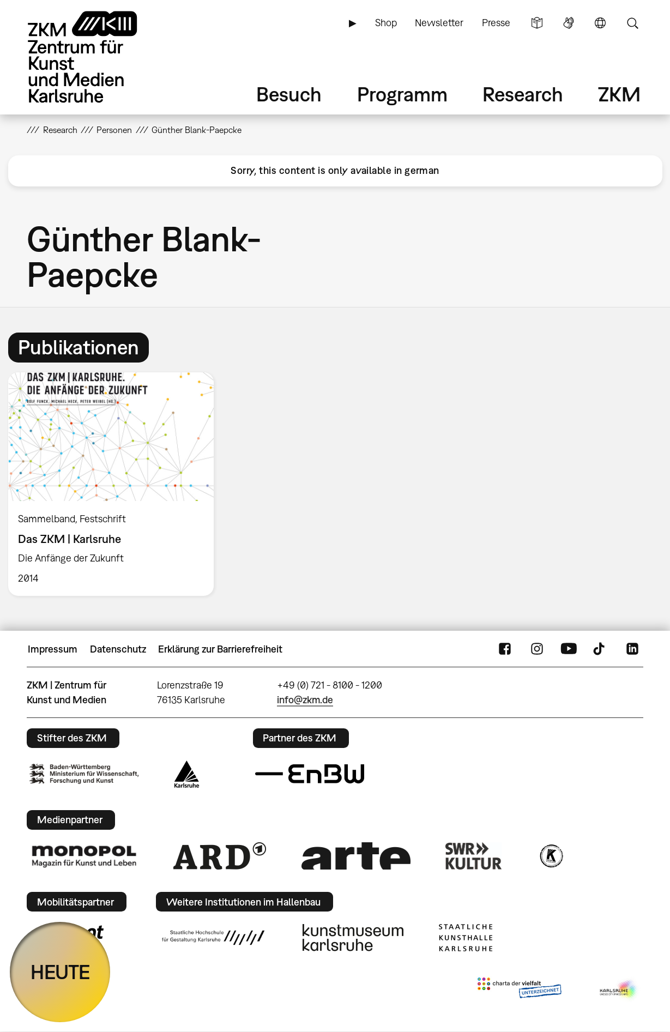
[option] (116, 484)
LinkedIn (632, 649)
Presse (496, 22)
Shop (386, 22)
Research (522, 94)
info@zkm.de (305, 699)
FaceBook (505, 649)
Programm (402, 94)
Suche (632, 23)
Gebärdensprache (569, 23)
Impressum (52, 649)
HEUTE (60, 971)
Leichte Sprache (537, 23)
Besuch (289, 94)
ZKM (619, 94)
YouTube (569, 649)
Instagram (537, 649)
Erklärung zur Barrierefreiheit (220, 649)
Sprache (600, 23)
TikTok (600, 649)
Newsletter (439, 22)
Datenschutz (118, 649)
